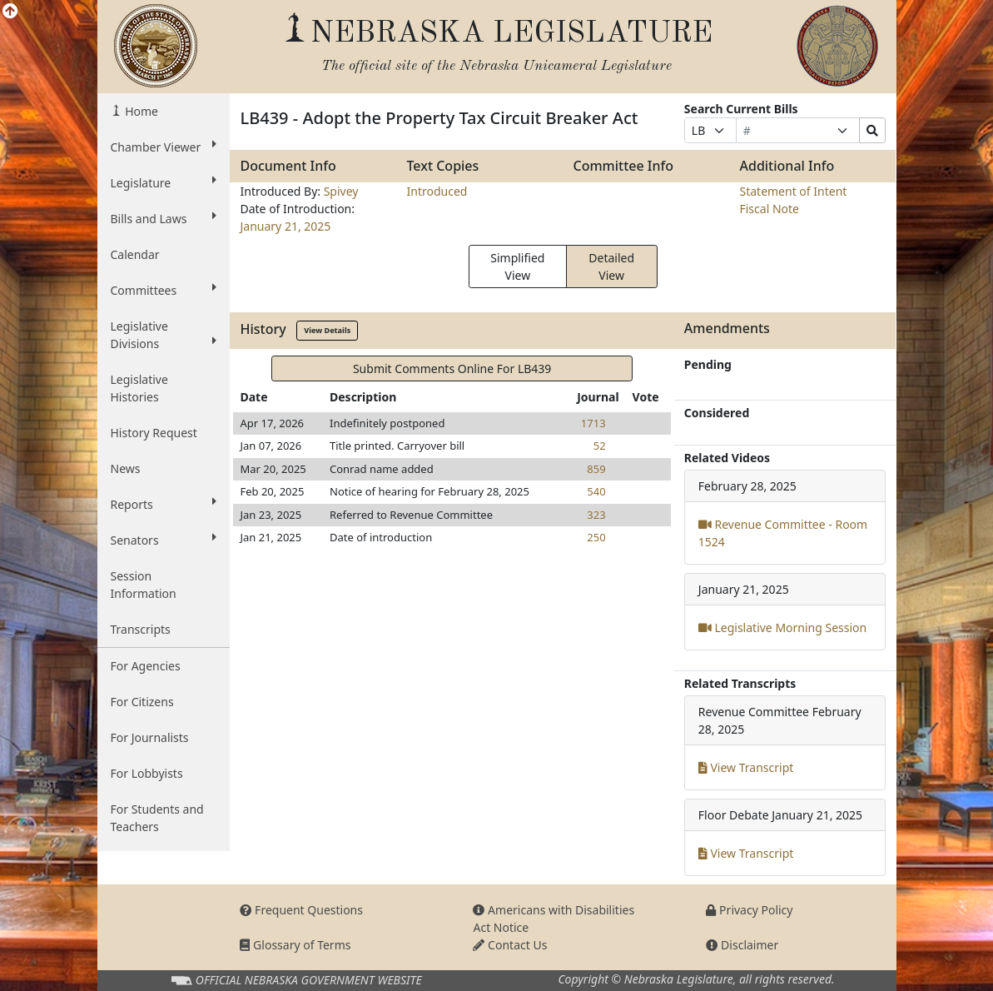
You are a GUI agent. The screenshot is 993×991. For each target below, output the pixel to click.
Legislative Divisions (164, 334)
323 (596, 514)
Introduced (436, 191)
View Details (327, 330)
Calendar (135, 254)
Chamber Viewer (164, 146)
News (126, 468)
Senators (164, 539)
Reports (164, 504)
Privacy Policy (749, 910)
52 (599, 445)
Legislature (164, 182)
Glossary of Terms (295, 945)
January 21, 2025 (285, 226)
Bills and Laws (164, 218)
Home (140, 111)
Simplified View (517, 266)
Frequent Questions (301, 910)
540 (596, 491)
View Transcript (746, 767)
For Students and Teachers (157, 817)
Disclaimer (742, 945)
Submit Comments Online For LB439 (452, 368)
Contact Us (510, 945)
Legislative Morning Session (782, 627)
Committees (164, 289)
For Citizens (142, 702)
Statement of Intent (793, 191)
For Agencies (146, 666)
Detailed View (611, 266)
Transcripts (141, 629)
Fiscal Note (768, 209)
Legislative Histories (139, 388)
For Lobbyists (147, 773)
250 (596, 537)
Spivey (341, 191)
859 (596, 468)
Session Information (143, 584)
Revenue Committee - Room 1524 (782, 533)
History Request (154, 433)
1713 (593, 423)
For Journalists (150, 737)
